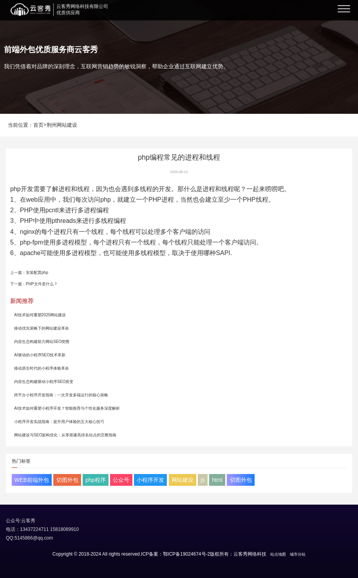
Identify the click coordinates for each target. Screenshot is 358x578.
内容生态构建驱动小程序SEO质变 (44, 381)
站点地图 (278, 554)
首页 (38, 125)
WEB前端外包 (31, 480)
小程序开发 (150, 480)
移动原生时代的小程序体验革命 (41, 368)
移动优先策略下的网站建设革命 (41, 328)
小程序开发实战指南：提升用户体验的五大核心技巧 (59, 421)
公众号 (121, 480)
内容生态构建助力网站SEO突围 (42, 341)
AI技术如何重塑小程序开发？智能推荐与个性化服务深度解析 (67, 408)
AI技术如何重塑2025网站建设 (40, 315)
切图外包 (67, 480)
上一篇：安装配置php (29, 272)
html (217, 480)
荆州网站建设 (62, 125)
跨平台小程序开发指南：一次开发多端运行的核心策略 (61, 395)
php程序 (95, 480)
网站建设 (182, 480)
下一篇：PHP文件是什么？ (34, 284)
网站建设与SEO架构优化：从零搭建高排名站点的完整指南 (65, 435)
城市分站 (298, 554)
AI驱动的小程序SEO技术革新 (39, 355)
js (203, 480)
